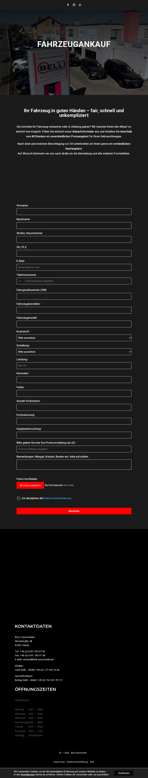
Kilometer (23, 373)
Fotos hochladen (27, 479)
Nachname (24, 219)
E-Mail (21, 261)
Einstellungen (26, 774)
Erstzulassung (26, 414)
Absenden (74, 511)
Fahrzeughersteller (29, 303)
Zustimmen (124, 772)
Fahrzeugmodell (27, 317)
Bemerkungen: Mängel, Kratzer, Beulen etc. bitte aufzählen (52, 456)
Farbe (21, 387)
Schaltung (23, 345)
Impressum (59, 761)
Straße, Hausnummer (30, 233)
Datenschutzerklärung (77, 761)
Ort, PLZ (22, 247)
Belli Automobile (79, 752)
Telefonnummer (26, 274)
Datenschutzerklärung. (58, 498)
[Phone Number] (77, 281)
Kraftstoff (23, 331)
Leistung (22, 359)
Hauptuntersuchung (29, 428)
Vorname (23, 205)
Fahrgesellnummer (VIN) (32, 290)
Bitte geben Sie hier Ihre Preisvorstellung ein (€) (46, 442)
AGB (92, 761)
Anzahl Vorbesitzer (29, 401)
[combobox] (20, 281)
